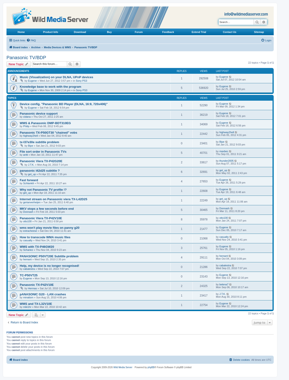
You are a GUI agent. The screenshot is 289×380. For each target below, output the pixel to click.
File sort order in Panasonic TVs (43, 151)
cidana (27, 116)
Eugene (32, 80)
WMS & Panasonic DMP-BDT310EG (45, 123)
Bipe (30, 145)
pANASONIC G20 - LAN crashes (43, 294)
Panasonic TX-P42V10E (37, 285)
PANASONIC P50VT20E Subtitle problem (49, 256)
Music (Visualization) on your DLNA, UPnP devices (56, 77)
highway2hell (30, 135)
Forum (139, 32)
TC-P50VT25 (29, 275)
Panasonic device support (39, 113)
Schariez (28, 249)
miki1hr (27, 307)
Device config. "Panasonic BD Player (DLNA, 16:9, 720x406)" (64, 104)
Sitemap (259, 32)
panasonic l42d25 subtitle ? (40, 170)
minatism (28, 297)
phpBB (151, 367)
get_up (32, 174)
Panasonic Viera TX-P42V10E (41, 218)
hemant (27, 259)
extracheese (30, 230)
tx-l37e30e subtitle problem (39, 142)
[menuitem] (31, 40)
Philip (26, 126)
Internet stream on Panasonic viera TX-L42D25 (53, 199)
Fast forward (29, 180)
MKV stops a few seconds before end (47, 208)
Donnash (28, 211)
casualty (27, 240)
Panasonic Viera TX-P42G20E (41, 161)
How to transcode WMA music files (45, 237)
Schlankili (28, 183)
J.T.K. (31, 164)
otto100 (27, 221)
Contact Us (229, 32)
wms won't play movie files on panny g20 (49, 227)
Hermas (32, 288)
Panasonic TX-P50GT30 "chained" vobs (48, 132)
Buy (109, 32)
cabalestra (29, 268)
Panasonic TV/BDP (26, 57)
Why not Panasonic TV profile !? (43, 189)
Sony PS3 (81, 80)
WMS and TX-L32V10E (36, 304)
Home (21, 32)
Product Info (50, 32)
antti (25, 154)
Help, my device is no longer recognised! (49, 265)
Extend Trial (199, 32)
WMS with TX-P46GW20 (37, 246)
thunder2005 (226, 160)
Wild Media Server (122, 367)
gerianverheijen (32, 202)
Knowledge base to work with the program (50, 86)
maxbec (223, 151)
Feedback (168, 32)
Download (80, 32)
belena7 (223, 284)
